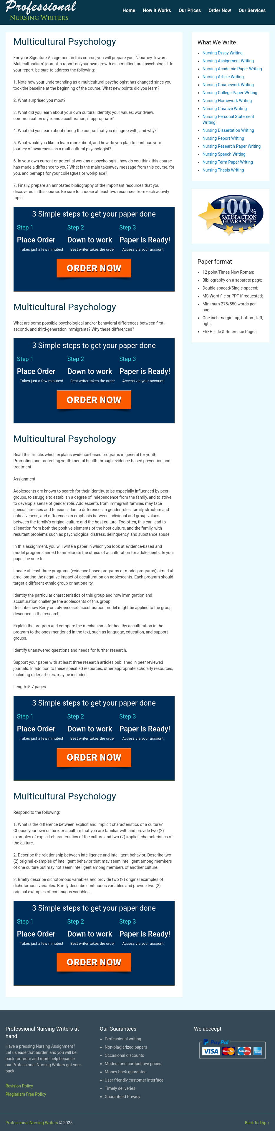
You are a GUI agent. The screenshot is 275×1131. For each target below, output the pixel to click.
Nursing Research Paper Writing (232, 146)
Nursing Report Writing (223, 138)
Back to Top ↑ (257, 1122)
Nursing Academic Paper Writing (232, 68)
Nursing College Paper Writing (230, 92)
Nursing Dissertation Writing (228, 130)
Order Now (219, 10)
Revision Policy (19, 1086)
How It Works (157, 10)
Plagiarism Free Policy (26, 1094)
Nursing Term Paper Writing (228, 162)
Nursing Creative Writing (225, 108)
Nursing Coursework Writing (228, 84)
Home (128, 10)
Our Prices (190, 10)
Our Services (252, 10)
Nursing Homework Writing (227, 100)
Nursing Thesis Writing (223, 170)
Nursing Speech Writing (224, 154)
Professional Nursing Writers (32, 1122)
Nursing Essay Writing (223, 53)
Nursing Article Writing (223, 76)
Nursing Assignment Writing (228, 61)
